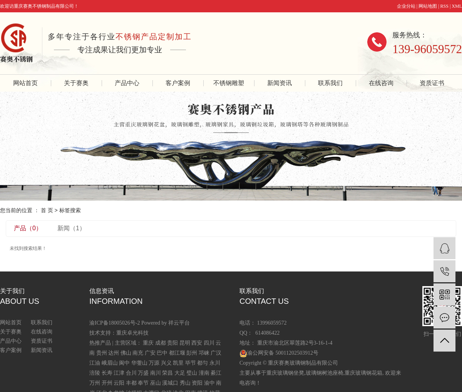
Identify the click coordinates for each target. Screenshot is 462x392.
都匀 (202, 363)
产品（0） (28, 228)
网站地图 (427, 6)
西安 (196, 343)
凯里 (178, 363)
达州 (113, 353)
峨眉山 (110, 363)
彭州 (191, 353)
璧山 (191, 373)
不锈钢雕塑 (228, 83)
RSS (444, 6)
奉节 (143, 383)
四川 (209, 343)
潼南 (204, 373)
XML (457, 6)
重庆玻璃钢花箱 (363, 373)
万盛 (143, 373)
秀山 (185, 383)
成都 (160, 343)
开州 (107, 383)
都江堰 (177, 353)
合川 (131, 373)
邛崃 (204, 353)
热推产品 (100, 343)
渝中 (209, 383)
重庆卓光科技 (132, 333)
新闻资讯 (279, 83)
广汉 (216, 353)
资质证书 (432, 83)
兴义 (166, 363)
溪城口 (170, 383)
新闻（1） (71, 228)
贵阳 (172, 343)
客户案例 (178, 83)
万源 (154, 363)
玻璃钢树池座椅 (324, 373)
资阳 (197, 383)
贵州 (101, 353)
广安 (150, 353)
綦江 (216, 373)
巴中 (162, 353)
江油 (94, 363)
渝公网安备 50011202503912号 (282, 353)
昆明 (184, 343)
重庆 (148, 343)
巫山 (155, 383)
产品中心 (127, 83)
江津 (119, 373)
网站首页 (25, 83)
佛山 (126, 353)
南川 (155, 373)
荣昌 (167, 373)
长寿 (107, 373)
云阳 (119, 383)
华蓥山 (139, 363)
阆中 (124, 363)
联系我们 (330, 83)
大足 (179, 373)
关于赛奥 (76, 83)
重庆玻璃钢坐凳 (285, 373)
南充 (137, 353)
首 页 (47, 210)
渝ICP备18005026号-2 (114, 323)
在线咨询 (381, 83)
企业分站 (406, 6)
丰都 (131, 383)
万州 (94, 383)
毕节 (190, 363)
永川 (214, 363)
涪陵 (94, 373)
